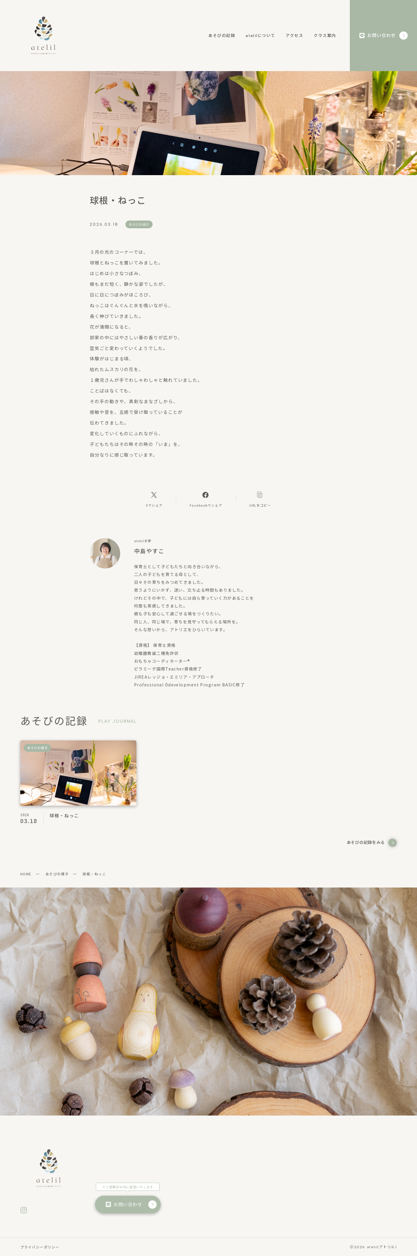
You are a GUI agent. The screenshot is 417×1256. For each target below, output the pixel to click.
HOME (26, 874)
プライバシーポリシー (39, 1247)
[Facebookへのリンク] (206, 499)
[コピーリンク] (260, 499)
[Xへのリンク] (154, 499)
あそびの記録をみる (372, 843)
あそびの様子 (57, 874)
